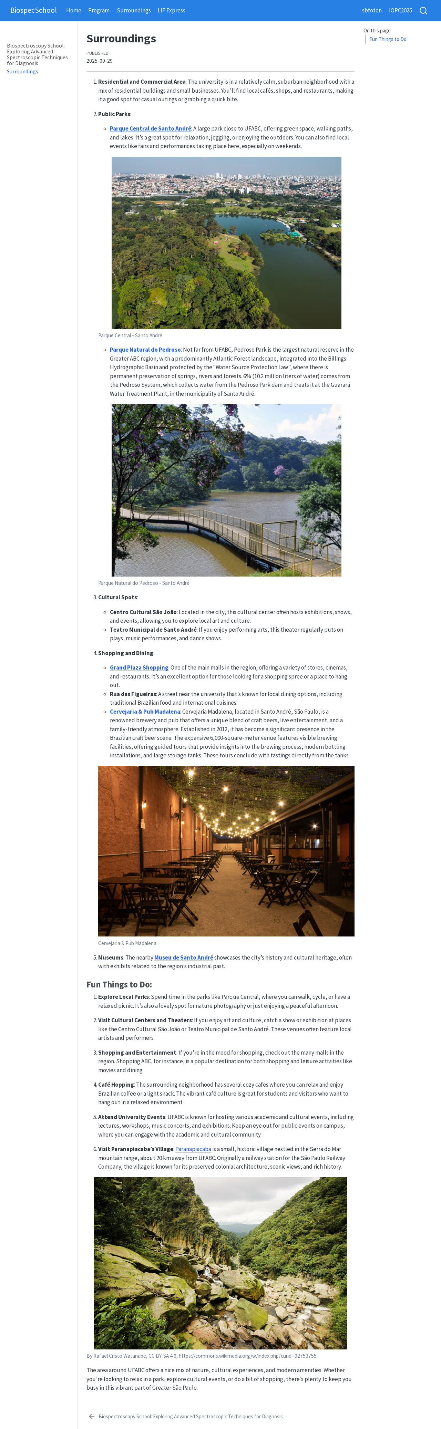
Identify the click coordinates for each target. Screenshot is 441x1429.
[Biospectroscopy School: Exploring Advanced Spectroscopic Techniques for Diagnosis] (185, 1417)
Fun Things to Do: (388, 39)
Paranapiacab (191, 1149)
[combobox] (424, 10)
